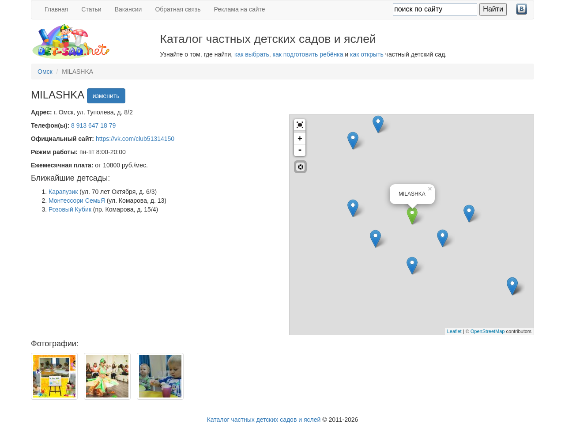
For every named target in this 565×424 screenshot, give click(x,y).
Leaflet (454, 331)
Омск (45, 71)
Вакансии (128, 9)
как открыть (367, 54)
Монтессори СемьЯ (77, 200)
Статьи (91, 9)
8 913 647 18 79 (93, 125)
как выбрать (251, 54)
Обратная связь (177, 9)
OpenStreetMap (488, 331)
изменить (106, 95)
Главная (56, 9)
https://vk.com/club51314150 (135, 138)
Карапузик (63, 191)
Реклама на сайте (239, 9)
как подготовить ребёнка (308, 54)
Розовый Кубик (70, 209)
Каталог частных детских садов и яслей (264, 419)
